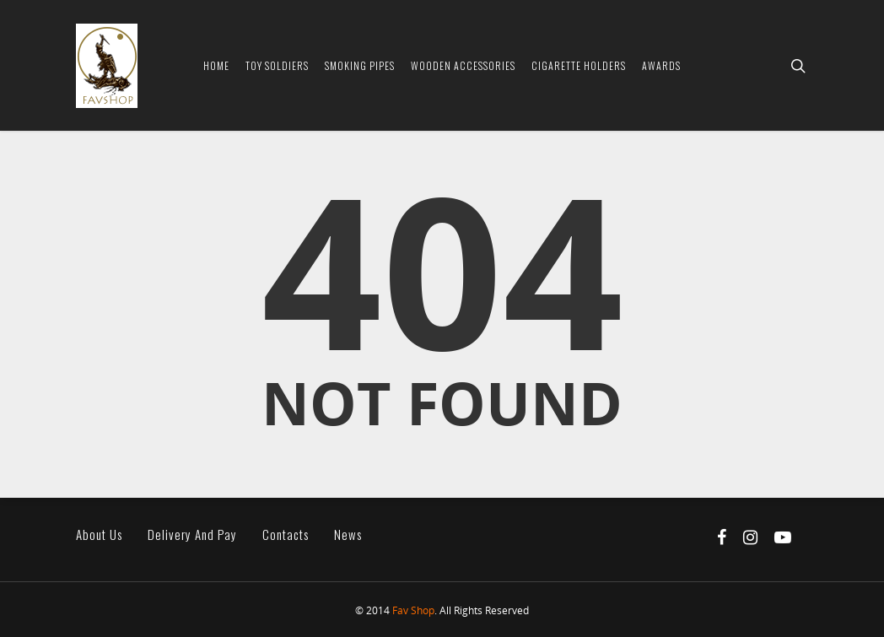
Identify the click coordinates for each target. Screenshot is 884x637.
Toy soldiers (277, 65)
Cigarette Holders (578, 65)
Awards (661, 65)
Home (216, 65)
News (348, 534)
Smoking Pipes (360, 65)
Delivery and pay (192, 534)
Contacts (285, 534)
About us (99, 534)
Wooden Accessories (463, 65)
